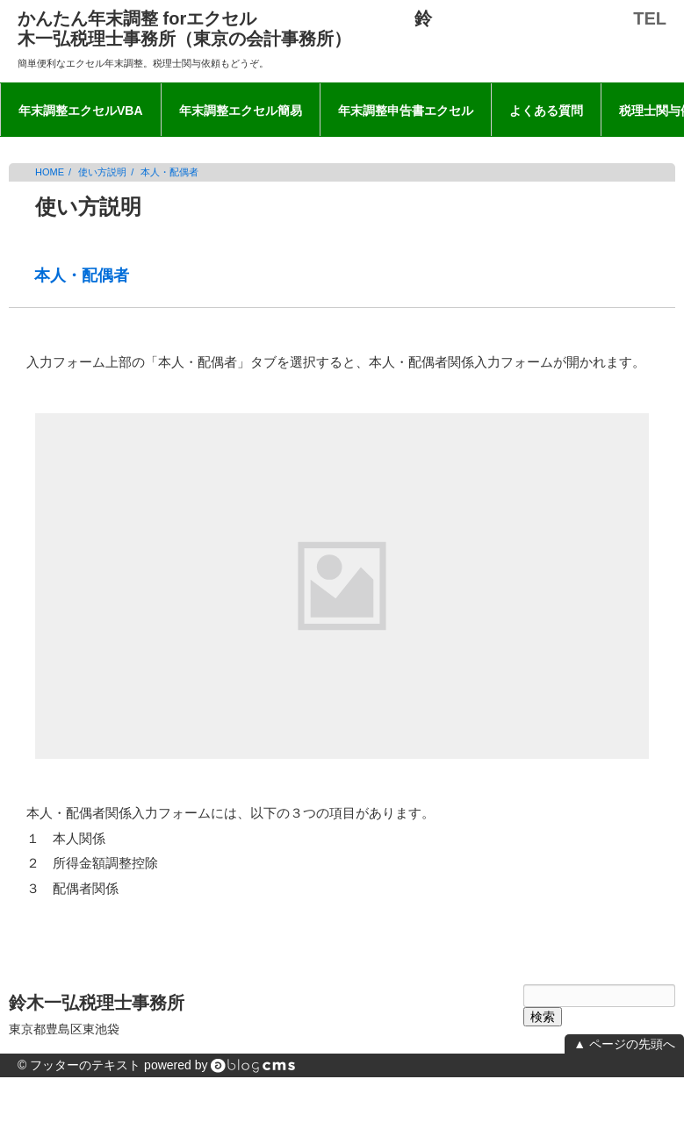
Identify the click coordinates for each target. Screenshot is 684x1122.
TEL (649, 18)
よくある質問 (546, 111)
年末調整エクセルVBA (80, 111)
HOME (49, 172)
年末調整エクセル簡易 (240, 111)
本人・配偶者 (169, 172)
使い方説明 (102, 172)
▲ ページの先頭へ (624, 1044)
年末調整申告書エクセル (405, 111)
